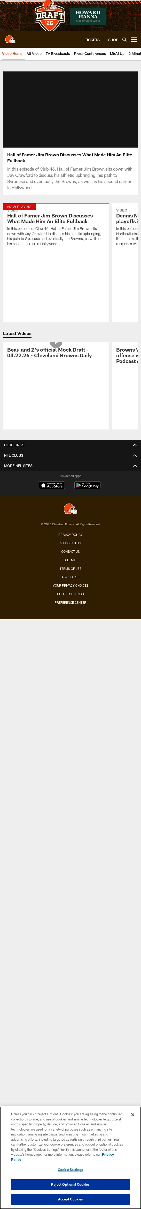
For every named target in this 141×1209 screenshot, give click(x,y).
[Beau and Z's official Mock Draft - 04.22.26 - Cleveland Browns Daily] (56, 353)
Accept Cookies (70, 1199)
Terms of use (70, 568)
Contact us (70, 551)
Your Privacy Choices (71, 585)
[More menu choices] (134, 39)
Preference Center (70, 602)
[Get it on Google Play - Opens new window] (87, 488)
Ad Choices (71, 577)
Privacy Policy (70, 534)
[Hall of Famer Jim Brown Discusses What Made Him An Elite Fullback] (56, 228)
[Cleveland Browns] (70, 509)
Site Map (70, 560)
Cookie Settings (70, 594)
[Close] (132, 1114)
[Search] (124, 39)
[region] (70, 1157)
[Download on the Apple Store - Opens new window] (52, 486)
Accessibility (70, 543)
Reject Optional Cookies (70, 1184)
